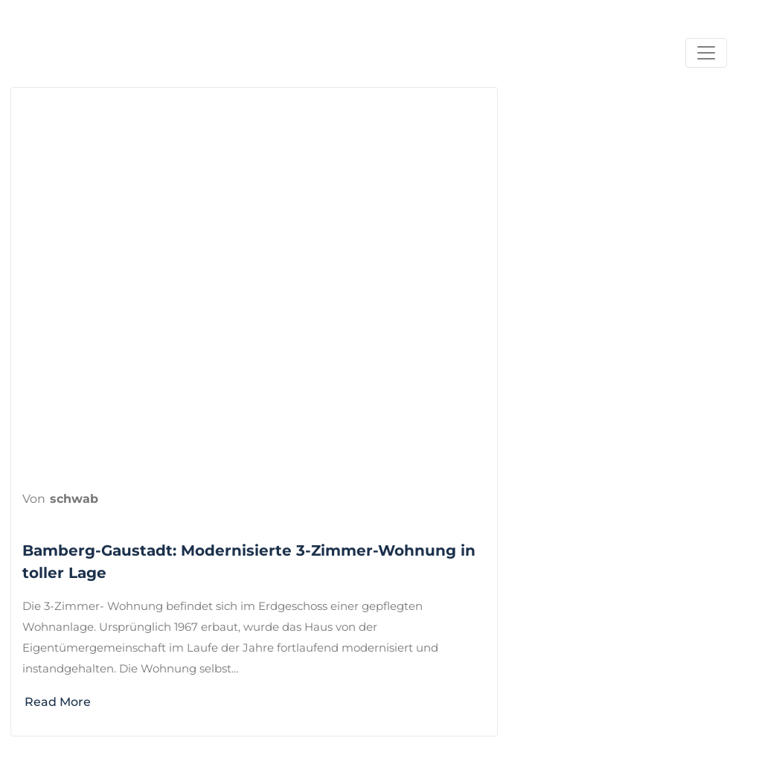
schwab (74, 499)
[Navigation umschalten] (706, 53)
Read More (66, 702)
